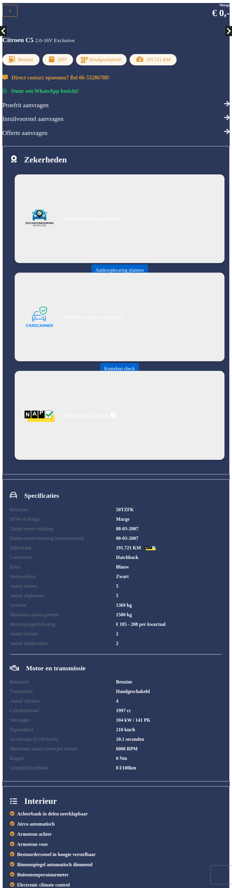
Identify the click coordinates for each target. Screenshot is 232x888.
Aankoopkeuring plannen (119, 270)
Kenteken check (119, 368)
